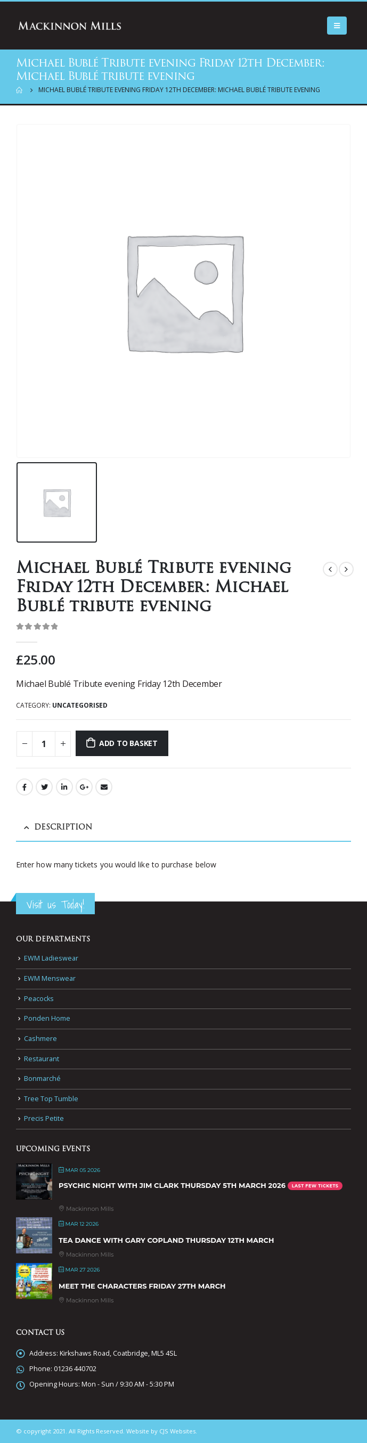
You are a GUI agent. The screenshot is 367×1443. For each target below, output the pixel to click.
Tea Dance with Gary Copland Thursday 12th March (166, 1240)
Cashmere (40, 1038)
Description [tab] (63, 828)
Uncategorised (80, 705)
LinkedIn (64, 787)
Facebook (24, 787)
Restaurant (41, 1058)
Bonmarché (42, 1078)
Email (103, 787)
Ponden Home (47, 1018)
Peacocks (39, 998)
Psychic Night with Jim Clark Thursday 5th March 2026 (172, 1185)
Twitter (44, 787)
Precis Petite (44, 1118)
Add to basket (128, 743)
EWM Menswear (50, 978)
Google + (84, 787)
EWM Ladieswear (51, 958)
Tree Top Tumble (51, 1098)
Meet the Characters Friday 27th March (142, 1286)
